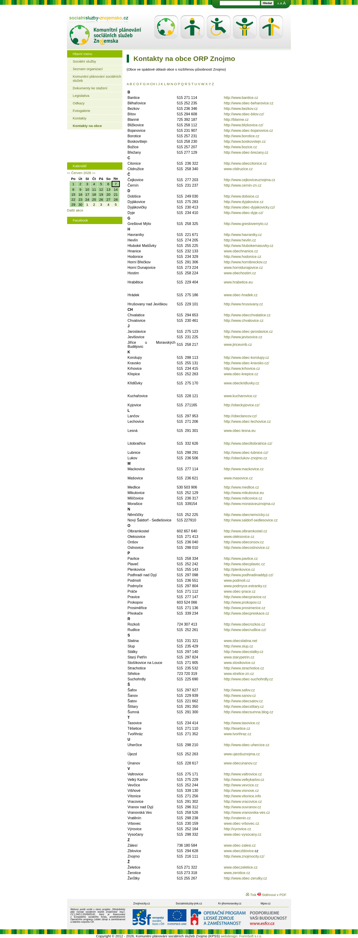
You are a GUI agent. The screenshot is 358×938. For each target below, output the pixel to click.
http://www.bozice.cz (240, 147)
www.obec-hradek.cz (241, 295)
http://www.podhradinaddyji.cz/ (248, 575)
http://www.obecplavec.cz (244, 564)
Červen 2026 (81, 173)
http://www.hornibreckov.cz (245, 262)
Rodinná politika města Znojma (94, 154)
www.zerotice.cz (237, 873)
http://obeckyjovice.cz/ (242, 405)
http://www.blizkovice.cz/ (243, 125)
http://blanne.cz (236, 120)
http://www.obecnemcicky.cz (246, 515)
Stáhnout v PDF (271, 895)
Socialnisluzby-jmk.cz (189, 903)
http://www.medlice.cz (241, 487)
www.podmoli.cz (237, 580)
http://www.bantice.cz (241, 98)
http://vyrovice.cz (237, 829)
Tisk (251, 895)
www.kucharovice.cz (240, 396)
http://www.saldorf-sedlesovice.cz (251, 520)
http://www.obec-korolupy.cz (246, 357)
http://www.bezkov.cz (241, 109)
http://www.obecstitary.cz (244, 706)
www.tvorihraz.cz (237, 734)
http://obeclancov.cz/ (240, 416)
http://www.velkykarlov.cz (244, 780)
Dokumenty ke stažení (90, 88)
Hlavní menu (82, 54)
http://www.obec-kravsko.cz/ (246, 363)
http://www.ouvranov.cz (242, 807)
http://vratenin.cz (237, 818)
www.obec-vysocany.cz (242, 834)
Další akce (75, 210)
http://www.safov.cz (239, 690)
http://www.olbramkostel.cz (245, 531)
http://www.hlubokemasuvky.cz (249, 246)
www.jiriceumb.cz (238, 344)
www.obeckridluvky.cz (241, 383)
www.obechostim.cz (240, 273)
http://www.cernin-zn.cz (243, 185)
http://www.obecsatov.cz (243, 701)
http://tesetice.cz (237, 728)
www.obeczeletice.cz (241, 867)
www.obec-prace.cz (240, 591)
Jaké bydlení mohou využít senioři (96, 139)
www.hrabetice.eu (238, 282)
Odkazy (79, 103)
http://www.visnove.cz (241, 791)
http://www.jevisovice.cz (243, 337)
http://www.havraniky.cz (243, 235)
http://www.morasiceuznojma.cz (249, 504)
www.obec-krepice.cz (241, 374)
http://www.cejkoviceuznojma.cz (249, 180)
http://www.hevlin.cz (240, 240)
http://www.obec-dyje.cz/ (243, 213)
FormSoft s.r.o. (250, 936)
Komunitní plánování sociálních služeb (97, 78)
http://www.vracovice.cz (243, 801)
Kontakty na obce (87, 126)
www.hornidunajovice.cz (243, 268)
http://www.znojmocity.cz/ (244, 856)
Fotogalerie (81, 111)
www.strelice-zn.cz (239, 674)
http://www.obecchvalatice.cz (247, 315)
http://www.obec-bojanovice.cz (248, 130)
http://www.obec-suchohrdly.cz (248, 679)
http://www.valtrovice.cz (243, 774)
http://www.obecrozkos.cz (244, 624)
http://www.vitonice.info (242, 796)
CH (152, 84)
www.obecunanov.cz (240, 763)
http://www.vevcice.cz (241, 785)
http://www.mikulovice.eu (244, 493)
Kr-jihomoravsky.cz (230, 903)
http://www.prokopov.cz (242, 602)
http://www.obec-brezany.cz (246, 152)
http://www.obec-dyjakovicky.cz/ (249, 207)
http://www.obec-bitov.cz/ (244, 114)
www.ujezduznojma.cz (242, 754)
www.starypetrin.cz (239, 657)
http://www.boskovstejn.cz (245, 141)
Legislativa (81, 96)
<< (68, 173)
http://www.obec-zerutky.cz (245, 878)
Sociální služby (84, 61)
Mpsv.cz (266, 903)
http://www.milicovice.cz (243, 498)
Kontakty (80, 118)
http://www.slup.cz (238, 646)
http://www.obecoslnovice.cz (247, 548)
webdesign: (229, 936)
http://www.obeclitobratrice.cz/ (248, 443)
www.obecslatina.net (240, 641)
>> (93, 173)
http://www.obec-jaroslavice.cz (248, 331)
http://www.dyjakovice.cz (243, 202)
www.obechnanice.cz (241, 251)
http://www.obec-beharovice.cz (249, 103)
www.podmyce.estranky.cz (245, 586)
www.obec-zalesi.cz (240, 845)
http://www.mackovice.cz (244, 469)
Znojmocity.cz (141, 903)
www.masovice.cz (238, 478)
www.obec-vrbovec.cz (241, 823)
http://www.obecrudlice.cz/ (245, 630)
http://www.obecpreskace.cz (246, 613)
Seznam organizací (88, 69)
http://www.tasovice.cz (242, 723)
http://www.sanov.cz (240, 696)
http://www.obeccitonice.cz (245, 163)
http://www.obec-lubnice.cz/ (246, 452)
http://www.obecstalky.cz (243, 652)
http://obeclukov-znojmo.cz (245, 458)
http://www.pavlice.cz (241, 558)
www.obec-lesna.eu (240, 431)
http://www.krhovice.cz (242, 368)
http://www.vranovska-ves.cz (247, 812)
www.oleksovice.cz (239, 537)
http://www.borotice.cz (242, 136)
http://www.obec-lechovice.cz (247, 421)
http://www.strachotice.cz (244, 668)
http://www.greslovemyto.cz (246, 224)
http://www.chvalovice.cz (243, 320)
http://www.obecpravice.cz (245, 597)
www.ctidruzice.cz (238, 169)
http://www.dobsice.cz (241, 196)
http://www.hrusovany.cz (243, 304)
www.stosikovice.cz (239, 663)
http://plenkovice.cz (239, 569)
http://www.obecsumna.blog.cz (248, 712)
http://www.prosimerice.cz (244, 608)
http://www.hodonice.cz (242, 257)
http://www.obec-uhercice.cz (246, 745)
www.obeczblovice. (239, 851)
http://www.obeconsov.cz (244, 542)
